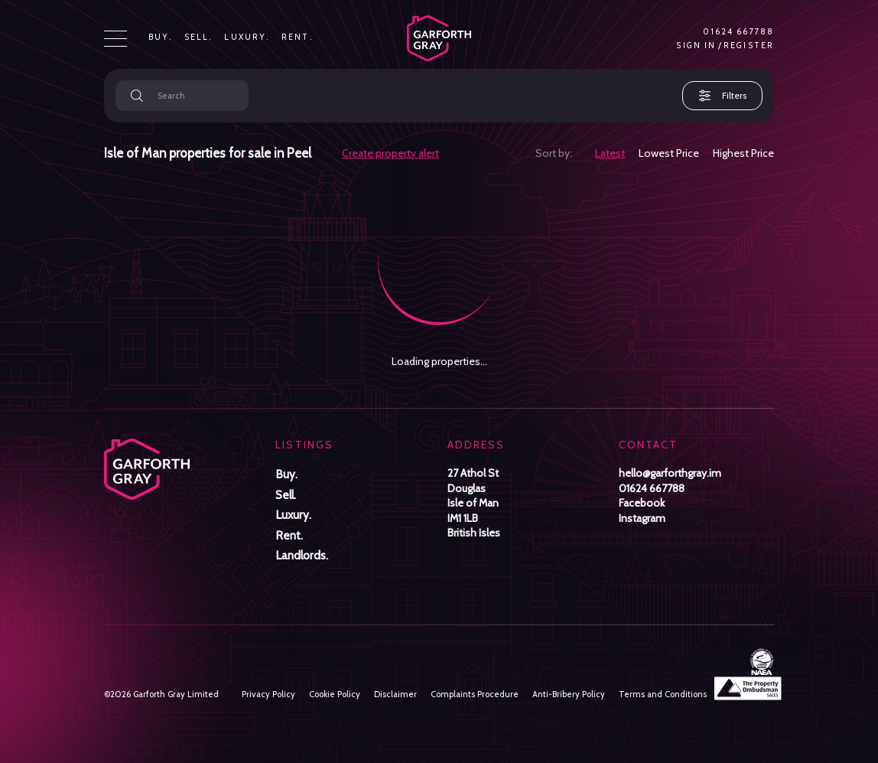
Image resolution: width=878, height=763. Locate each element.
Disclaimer (395, 694)
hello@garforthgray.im (670, 473)
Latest (610, 153)
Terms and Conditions (663, 694)
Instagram (642, 518)
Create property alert (390, 153)
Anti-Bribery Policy (568, 694)
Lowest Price (669, 153)
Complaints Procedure (475, 694)
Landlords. (301, 555)
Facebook (642, 503)
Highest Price (743, 153)
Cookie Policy (334, 694)
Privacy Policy (268, 694)
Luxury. (247, 37)
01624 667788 (738, 32)
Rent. (297, 37)
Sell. (198, 37)
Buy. (160, 37)
